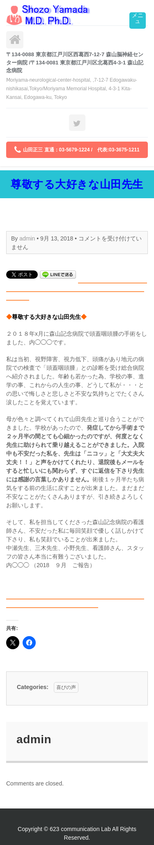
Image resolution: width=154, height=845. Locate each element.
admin (27, 238)
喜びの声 (66, 687)
